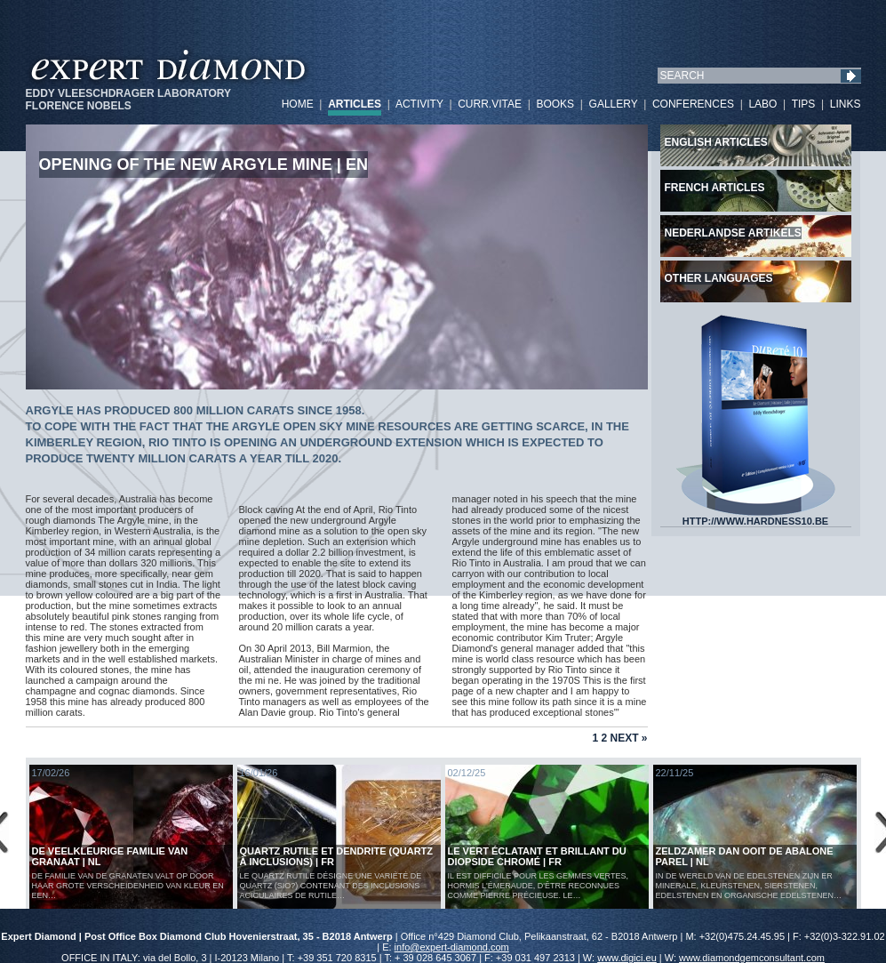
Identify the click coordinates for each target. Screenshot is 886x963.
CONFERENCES (693, 104)
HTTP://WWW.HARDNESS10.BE (755, 516)
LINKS (845, 104)
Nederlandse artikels (733, 233)
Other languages (719, 278)
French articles (715, 187)
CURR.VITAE (490, 104)
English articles (716, 142)
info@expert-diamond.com (452, 947)
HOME (298, 104)
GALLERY (613, 104)
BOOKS (555, 104)
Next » (628, 738)
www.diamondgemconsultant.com (752, 957)
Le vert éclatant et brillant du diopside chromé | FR (537, 856)
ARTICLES (354, 104)
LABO (762, 104)
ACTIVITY (419, 104)
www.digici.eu (627, 957)
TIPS (804, 104)
